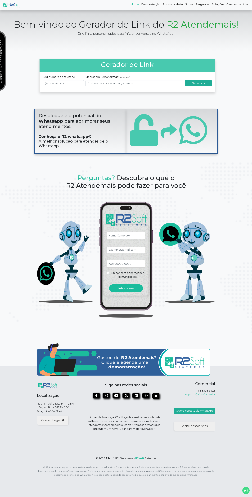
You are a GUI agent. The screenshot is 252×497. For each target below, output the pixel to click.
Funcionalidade (173, 4)
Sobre (189, 4)
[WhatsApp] (146, 395)
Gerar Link (198, 83)
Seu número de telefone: (59, 76)
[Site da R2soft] (48, 385)
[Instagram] (106, 395)
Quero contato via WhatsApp (195, 410)
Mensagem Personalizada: (108, 76)
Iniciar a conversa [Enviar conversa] (126, 288)
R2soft (139, 458)
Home (135, 4)
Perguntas (202, 4)
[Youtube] (116, 395)
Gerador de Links (237, 4)
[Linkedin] (136, 395)
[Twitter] (126, 395)
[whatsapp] (246, 490)
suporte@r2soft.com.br (200, 394)
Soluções (218, 4)
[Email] (156, 395)
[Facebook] (96, 395)
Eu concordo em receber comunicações (127, 274)
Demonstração (150, 4)
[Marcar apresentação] (123, 359)
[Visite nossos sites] (194, 426)
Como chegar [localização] (52, 420)
